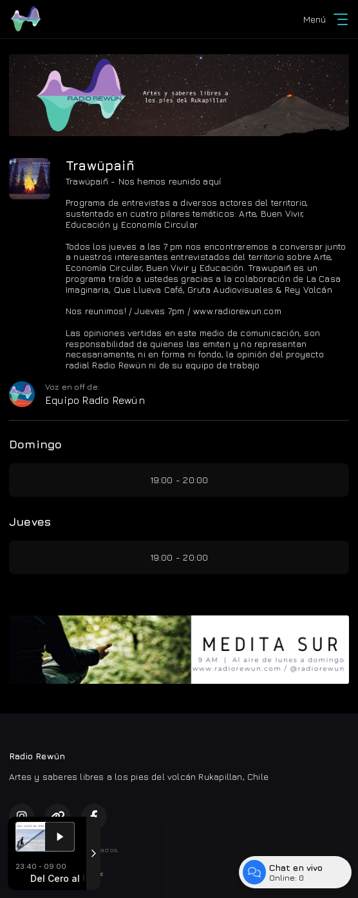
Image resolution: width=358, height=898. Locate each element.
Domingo (35, 444)
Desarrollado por (56, 874)
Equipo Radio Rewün (95, 400)
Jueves (30, 521)
